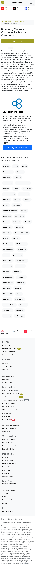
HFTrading (21, 277)
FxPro (6, 166)
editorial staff (27, 558)
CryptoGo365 (21, 260)
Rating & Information (17, 147)
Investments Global (10, 210)
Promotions (6, 470)
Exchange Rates (7, 511)
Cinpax (6, 199)
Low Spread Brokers (9, 403)
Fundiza (6, 177)
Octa (15, 188)
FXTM (6, 255)
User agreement (8, 376)
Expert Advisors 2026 (11, 348)
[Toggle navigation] (31, 3)
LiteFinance (19, 216)
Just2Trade (17, 255)
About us (5, 370)
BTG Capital (7, 260)
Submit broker (7, 366)
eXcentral (7, 227)
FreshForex (7, 244)
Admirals (6, 288)
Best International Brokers (11, 446)
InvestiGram (8, 277)
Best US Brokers (7, 443)
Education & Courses (9, 500)
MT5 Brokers (6, 413)
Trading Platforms (8, 352)
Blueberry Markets (13, 111)
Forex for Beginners (9, 484)
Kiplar (6, 271)
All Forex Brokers (10, 390)
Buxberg (23, 305)
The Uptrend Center (21, 233)
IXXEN (28, 222)
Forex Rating (16, 2)
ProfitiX (16, 222)
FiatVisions (7, 183)
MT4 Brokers (6, 416)
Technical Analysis (8, 490)
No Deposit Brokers (9, 407)
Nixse (24, 210)
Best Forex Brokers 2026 (12, 394)
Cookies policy (7, 383)
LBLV (6, 188)
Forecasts (5, 457)
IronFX (18, 177)
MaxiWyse (7, 299)
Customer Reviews (19, 21)
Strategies (5, 493)
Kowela (17, 271)
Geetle (16, 238)
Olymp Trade (24, 194)
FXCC (17, 199)
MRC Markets (8, 249)
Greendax (19, 310)
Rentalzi (19, 227)
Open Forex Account (9, 432)
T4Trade (6, 233)
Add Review (18, 41)
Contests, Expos (7, 477)
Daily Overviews (7, 460)
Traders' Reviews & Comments (15, 400)
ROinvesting (7, 294)
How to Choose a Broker (10, 428)
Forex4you (22, 249)
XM (16, 166)
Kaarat (27, 199)
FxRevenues (7, 172)
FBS (24, 166)
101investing (8, 282)
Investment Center (22, 183)
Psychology (6, 503)
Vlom (19, 294)
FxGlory (18, 288)
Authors (5, 373)
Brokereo (21, 282)
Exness (20, 172)
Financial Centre (9, 194)
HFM (5, 205)
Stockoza (16, 205)
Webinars (5, 473)
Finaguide (7, 316)
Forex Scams (8, 420)
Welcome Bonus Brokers (10, 410)
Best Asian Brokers (8, 449)
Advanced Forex (7, 487)
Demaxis (7, 216)
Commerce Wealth (9, 305)
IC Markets (19, 299)
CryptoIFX (20, 266)
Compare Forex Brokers (10, 425)
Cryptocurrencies (8, 355)
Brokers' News (7, 467)
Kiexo (6, 222)
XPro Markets (21, 244)
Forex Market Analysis (10, 464)
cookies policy (25, 563)
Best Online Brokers (9, 439)
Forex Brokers (7, 345)
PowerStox (7, 266)
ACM (5, 238)
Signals (4, 497)
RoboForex (27, 188)
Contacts (5, 363)
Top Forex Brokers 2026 (12, 397)
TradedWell (7, 310)
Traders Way (19, 316)
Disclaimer (6, 379)
